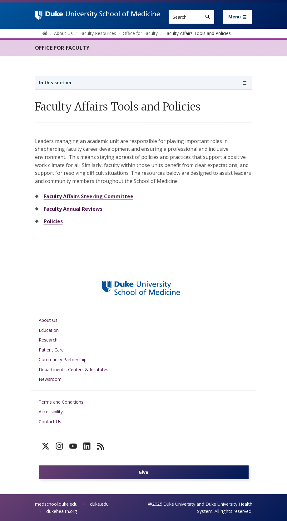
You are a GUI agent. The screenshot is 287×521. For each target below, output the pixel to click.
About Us (48, 320)
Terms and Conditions (61, 402)
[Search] (207, 16)
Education (49, 330)
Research (48, 340)
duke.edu (99, 504)
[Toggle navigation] (237, 17)
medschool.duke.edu (56, 504)
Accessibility (51, 412)
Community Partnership (63, 359)
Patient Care (51, 350)
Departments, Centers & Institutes (73, 369)
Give (143, 472)
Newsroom (50, 379)
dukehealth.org (61, 511)
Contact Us (50, 422)
